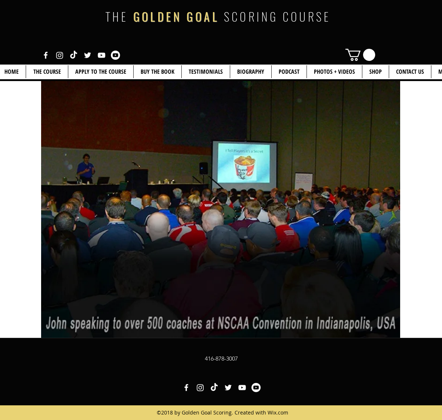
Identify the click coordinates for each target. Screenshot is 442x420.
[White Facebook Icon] (45, 55)
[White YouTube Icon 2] (115, 55)
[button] (375, 71)
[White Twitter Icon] (87, 55)
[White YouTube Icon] (101, 55)
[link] (360, 55)
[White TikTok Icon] (73, 55)
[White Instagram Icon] (59, 55)
